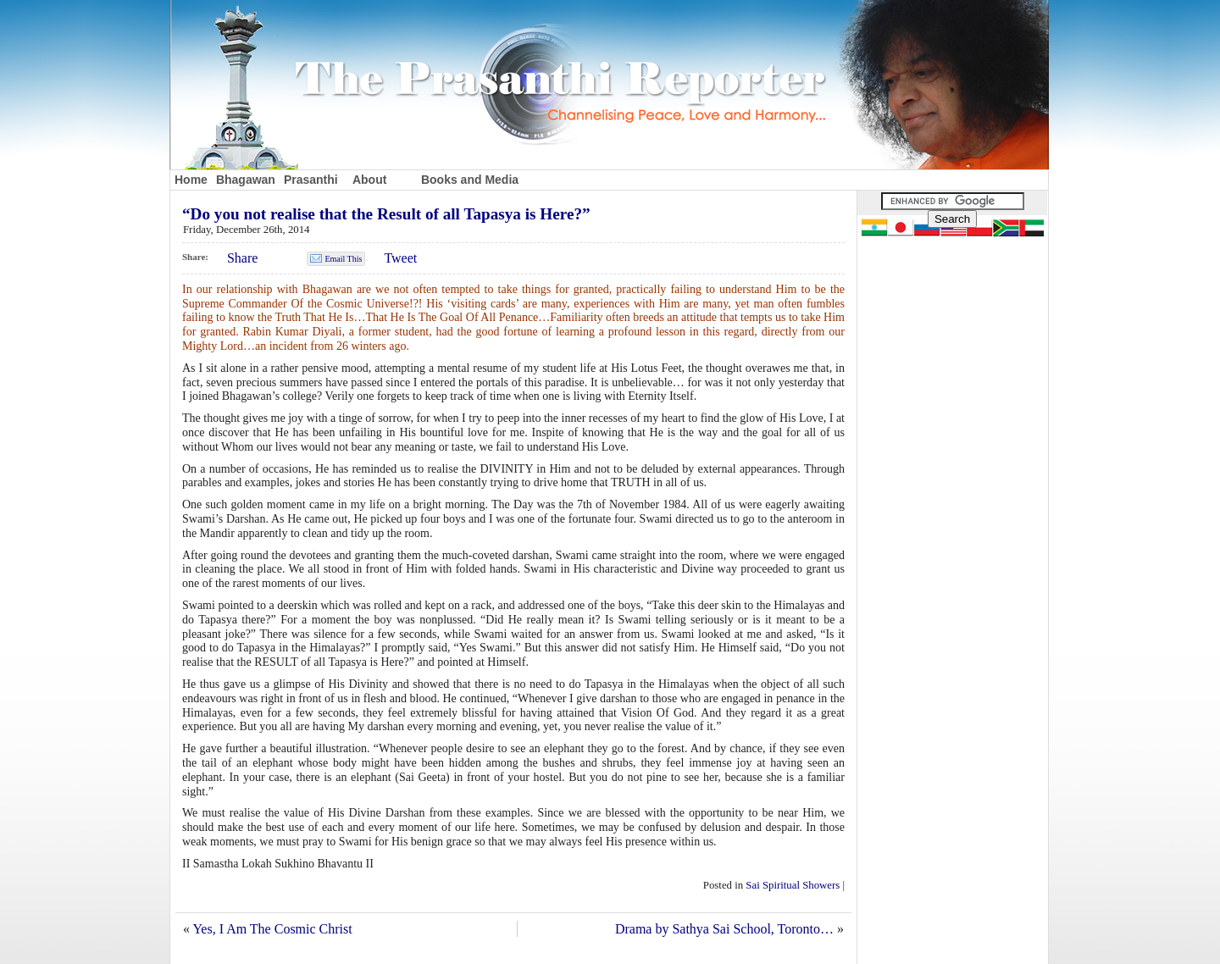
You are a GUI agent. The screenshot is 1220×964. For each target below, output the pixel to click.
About (369, 179)
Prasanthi (311, 179)
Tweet (400, 258)
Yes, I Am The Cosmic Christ (272, 929)
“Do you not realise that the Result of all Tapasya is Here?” (386, 214)
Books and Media (469, 179)
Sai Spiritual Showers (793, 885)
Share (242, 258)
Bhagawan (245, 179)
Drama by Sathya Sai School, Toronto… (724, 929)
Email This (343, 258)
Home (191, 179)
